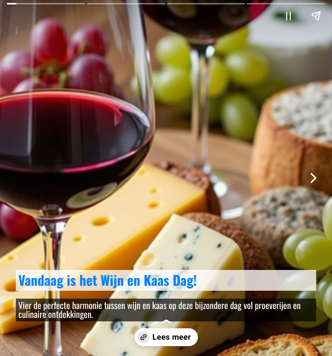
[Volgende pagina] (312, 178)
